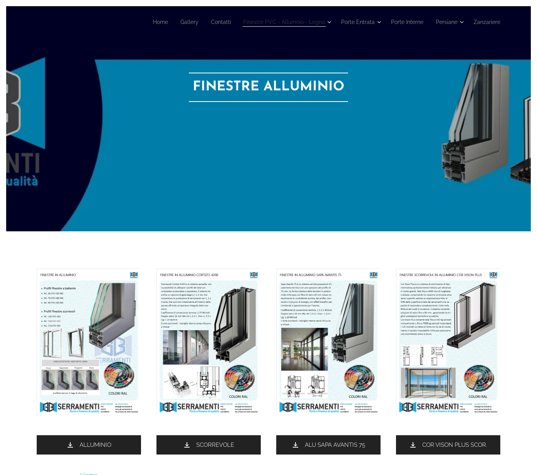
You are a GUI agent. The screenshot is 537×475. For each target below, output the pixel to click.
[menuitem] (133, 22)
